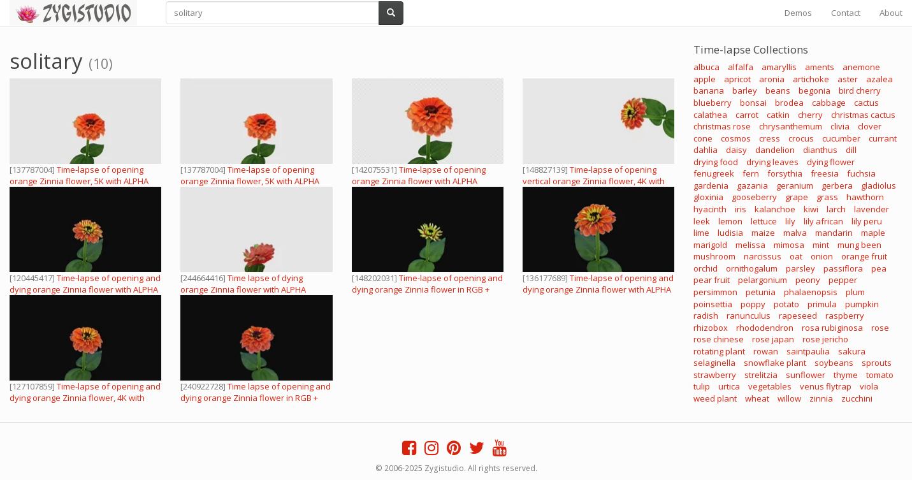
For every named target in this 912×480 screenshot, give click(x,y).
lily (790, 221)
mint (821, 245)
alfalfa (740, 67)
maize (763, 232)
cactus (866, 102)
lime (701, 232)
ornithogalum (752, 268)
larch (836, 209)
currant (883, 138)
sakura (851, 351)
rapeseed (798, 315)
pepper (843, 280)
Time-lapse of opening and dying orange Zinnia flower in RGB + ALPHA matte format (427, 289)
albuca (706, 67)
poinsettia (712, 304)
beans (777, 90)
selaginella (714, 362)
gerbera (837, 185)
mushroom (714, 256)
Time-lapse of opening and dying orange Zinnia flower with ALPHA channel (85, 289)
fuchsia (861, 173)
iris (740, 209)
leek (701, 221)
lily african (823, 221)
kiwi (811, 209)
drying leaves (772, 162)
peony (807, 280)
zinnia (821, 398)
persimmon (715, 292)
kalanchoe (775, 209)
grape (796, 197)
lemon (730, 221)
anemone (861, 67)
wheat (757, 398)
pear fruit (711, 280)
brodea (789, 102)
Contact (845, 12)
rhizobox (710, 327)
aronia (772, 79)
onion (822, 256)
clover (869, 126)
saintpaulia (808, 351)
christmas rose (722, 126)
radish (705, 315)
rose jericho (825, 339)
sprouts (877, 362)
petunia (761, 292)
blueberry (712, 102)
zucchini (856, 398)
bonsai (753, 102)
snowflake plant (775, 362)
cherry (810, 114)
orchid (705, 268)
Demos (798, 12)
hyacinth (710, 209)
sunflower (805, 375)
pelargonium (762, 280)
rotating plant (719, 351)
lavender (871, 209)
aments (819, 67)
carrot (746, 114)
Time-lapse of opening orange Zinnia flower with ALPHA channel (419, 181)
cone (703, 138)
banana (708, 90)
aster (847, 79)
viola (869, 386)
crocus (801, 138)
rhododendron (764, 327)
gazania (752, 185)
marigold (710, 245)
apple (704, 79)
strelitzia (761, 375)
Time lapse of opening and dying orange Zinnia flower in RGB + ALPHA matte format (255, 398)
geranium (794, 185)
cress (769, 138)
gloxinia (708, 197)
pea (879, 268)
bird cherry (860, 90)
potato (786, 304)
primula (822, 304)
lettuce (764, 221)
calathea (710, 114)
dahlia (705, 150)
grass (827, 197)
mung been (859, 245)
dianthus (820, 150)
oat (796, 256)
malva (795, 232)
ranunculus (749, 315)
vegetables (770, 386)
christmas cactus (863, 114)
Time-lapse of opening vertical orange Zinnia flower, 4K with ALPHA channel (594, 181)
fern (750, 173)
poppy (753, 304)
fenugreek (713, 173)
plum (855, 292)
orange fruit (864, 256)
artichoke (811, 79)
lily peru (866, 221)
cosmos (736, 138)
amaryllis (779, 67)
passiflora (843, 268)
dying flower (831, 162)
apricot (737, 79)
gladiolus (878, 185)
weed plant (715, 398)
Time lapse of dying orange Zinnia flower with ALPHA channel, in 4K (243, 289)
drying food (715, 162)
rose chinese (718, 339)
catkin (778, 114)
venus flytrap (825, 386)
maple (873, 232)
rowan (765, 351)
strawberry (714, 375)
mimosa (789, 245)
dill (851, 150)
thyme (846, 375)
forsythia (784, 173)
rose (880, 327)
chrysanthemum (790, 126)
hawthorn (865, 197)
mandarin (834, 232)
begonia (814, 90)
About (890, 12)
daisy (736, 150)
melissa (750, 245)
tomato (880, 375)
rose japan (773, 339)
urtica (729, 386)
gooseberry (754, 197)
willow (789, 398)
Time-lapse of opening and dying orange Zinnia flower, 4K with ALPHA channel (85, 398)
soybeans (833, 362)
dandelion (775, 150)
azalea (879, 79)
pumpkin (862, 304)
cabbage (829, 102)
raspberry (844, 315)
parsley (800, 268)
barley (744, 90)
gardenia (710, 185)
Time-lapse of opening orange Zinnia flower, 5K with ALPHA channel (79, 181)
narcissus (762, 256)
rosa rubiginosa (832, 327)
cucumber (841, 138)
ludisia (730, 232)
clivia (840, 126)
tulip (701, 386)
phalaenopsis (810, 292)
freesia (825, 173)
